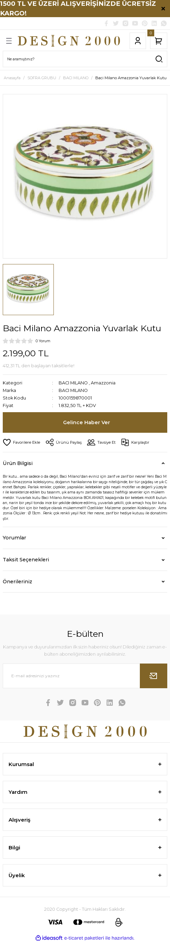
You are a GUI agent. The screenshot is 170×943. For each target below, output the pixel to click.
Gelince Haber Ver (86, 422)
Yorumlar (14, 538)
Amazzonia (103, 382)
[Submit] (153, 676)
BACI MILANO (73, 382)
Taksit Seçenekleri (26, 560)
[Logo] (69, 40)
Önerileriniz (17, 581)
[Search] (85, 59)
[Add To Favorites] (21, 442)
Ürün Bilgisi (18, 463)
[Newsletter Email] (85, 676)
